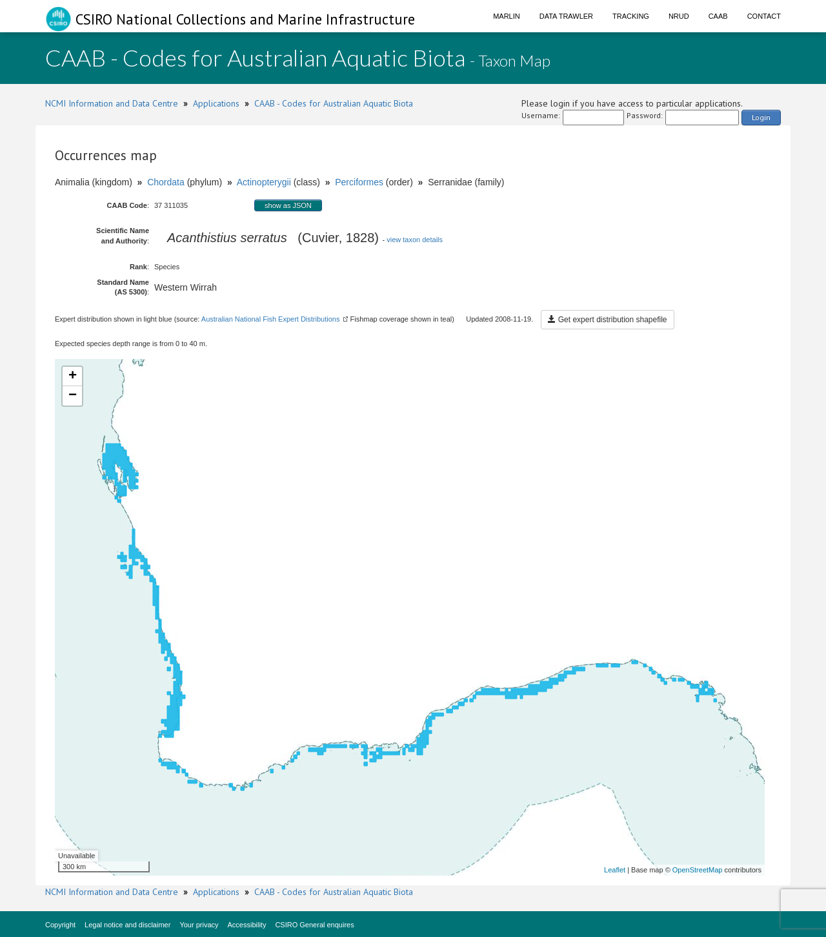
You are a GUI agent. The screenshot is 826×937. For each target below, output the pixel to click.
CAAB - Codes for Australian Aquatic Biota (333, 103)
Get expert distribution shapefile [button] (607, 319)
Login (761, 117)
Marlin (506, 16)
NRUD (679, 16)
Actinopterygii (264, 182)
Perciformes (359, 182)
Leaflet (614, 870)
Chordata (166, 182)
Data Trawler (566, 16)
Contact (764, 16)
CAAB (718, 16)
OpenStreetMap (697, 870)
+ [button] (72, 376)
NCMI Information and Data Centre (111, 103)
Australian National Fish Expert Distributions (270, 319)
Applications (216, 103)
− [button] (72, 396)
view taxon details (415, 239)
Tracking (630, 16)
